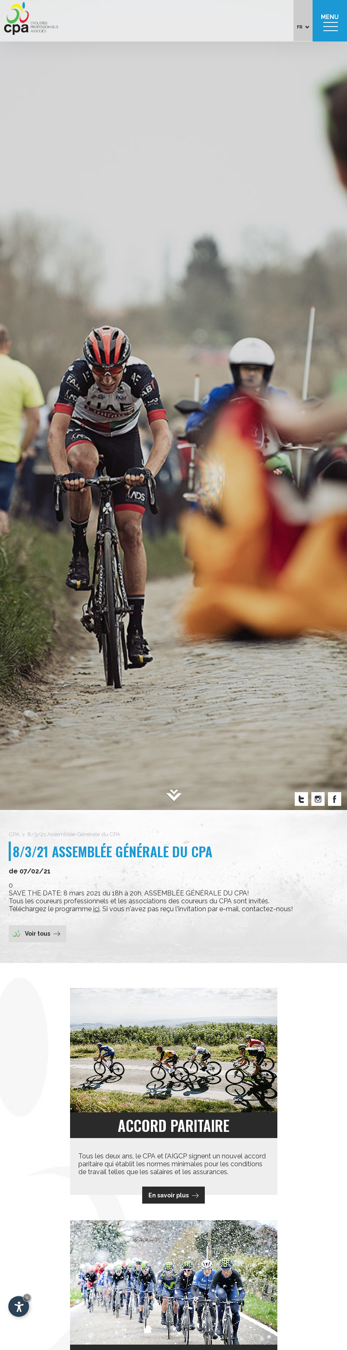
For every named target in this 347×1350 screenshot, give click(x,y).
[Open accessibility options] (18, 1306)
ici (96, 909)
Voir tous (36, 933)
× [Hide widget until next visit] (27, 1297)
